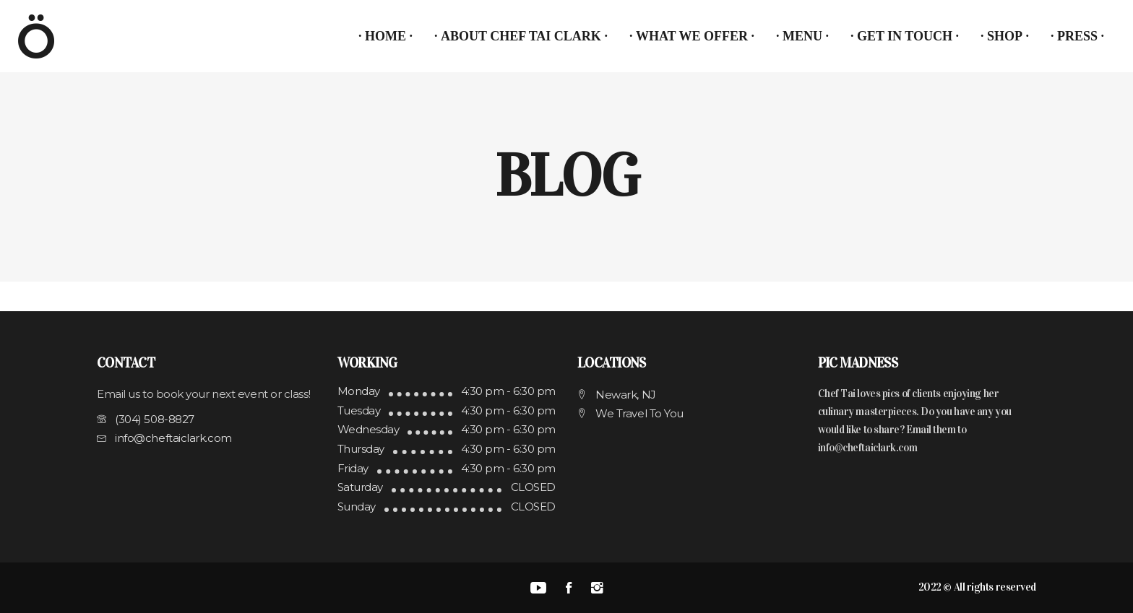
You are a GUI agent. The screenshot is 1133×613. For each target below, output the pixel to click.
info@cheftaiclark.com (868, 447)
